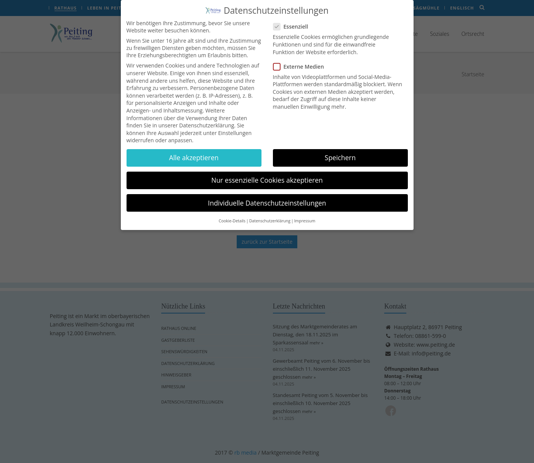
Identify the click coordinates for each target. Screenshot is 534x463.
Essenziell (293, 21)
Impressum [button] (304, 215)
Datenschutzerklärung (206, 119)
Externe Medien (301, 60)
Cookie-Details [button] (232, 215)
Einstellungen (235, 127)
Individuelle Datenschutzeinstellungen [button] (267, 197)
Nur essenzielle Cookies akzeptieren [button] (267, 174)
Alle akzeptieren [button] (193, 152)
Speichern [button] (340, 152)
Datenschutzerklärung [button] (269, 215)
